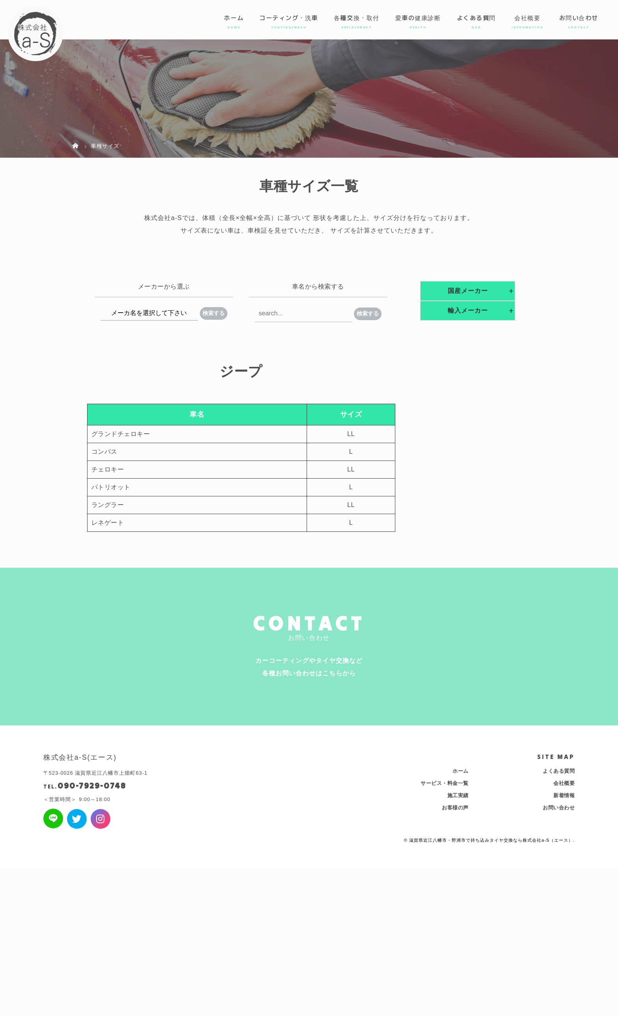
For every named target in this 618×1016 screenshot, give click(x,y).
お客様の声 (455, 808)
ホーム (234, 17)
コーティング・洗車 (288, 17)
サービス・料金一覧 (445, 783)
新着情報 (564, 795)
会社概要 (527, 17)
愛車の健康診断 (418, 17)
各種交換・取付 (357, 17)
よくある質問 (476, 17)
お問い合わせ (578, 17)
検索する (214, 313)
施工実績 (458, 795)
